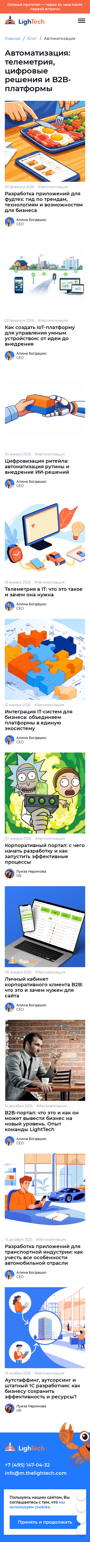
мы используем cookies (37, 1504)
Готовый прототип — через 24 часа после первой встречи (45, 6)
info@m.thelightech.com (36, 1473)
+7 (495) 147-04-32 (27, 1465)
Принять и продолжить (45, 1522)
